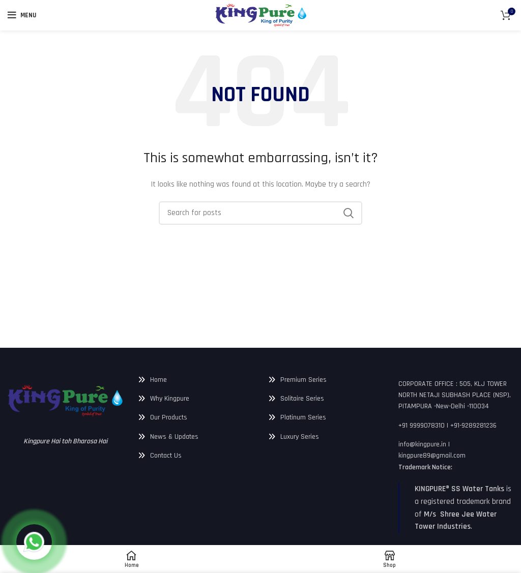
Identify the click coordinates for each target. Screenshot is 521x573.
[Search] (260, 213)
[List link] (195, 379)
